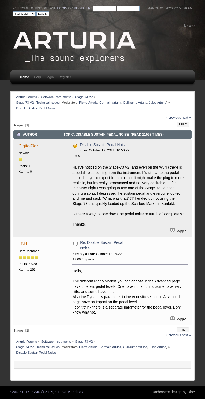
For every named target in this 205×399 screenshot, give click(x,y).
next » (186, 117)
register (82, 8)
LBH (22, 243)
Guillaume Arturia (135, 102)
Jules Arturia (157, 102)
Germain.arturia (110, 102)
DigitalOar (28, 145)
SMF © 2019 (42, 392)
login (62, 8)
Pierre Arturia (88, 102)
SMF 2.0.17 (19, 392)
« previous (173, 117)
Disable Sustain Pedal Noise (103, 145)
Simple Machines (69, 392)
